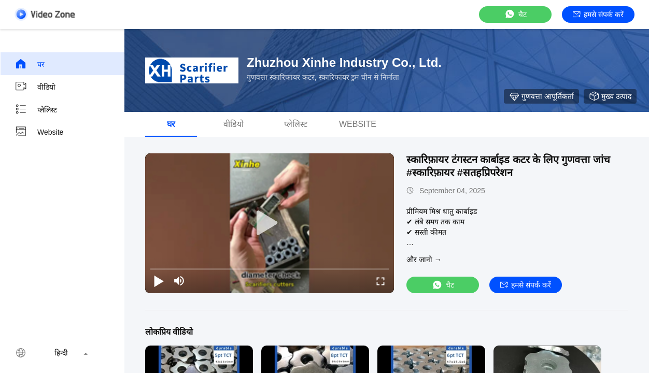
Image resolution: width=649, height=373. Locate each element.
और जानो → (424, 259)
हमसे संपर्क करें (598, 14)
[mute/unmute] (179, 281)
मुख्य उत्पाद (610, 96)
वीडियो (35, 86)
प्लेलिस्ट (36, 109)
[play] (270, 223)
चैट (515, 14)
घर (30, 64)
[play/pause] (158, 281)
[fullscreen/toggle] (380, 281)
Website (39, 132)
